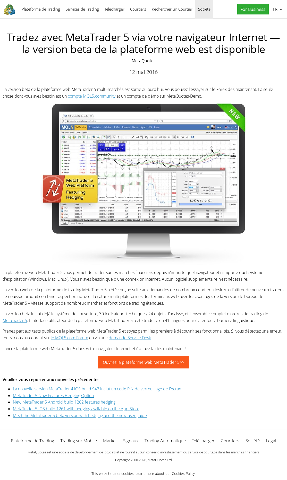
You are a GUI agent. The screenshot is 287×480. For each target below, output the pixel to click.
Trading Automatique (165, 441)
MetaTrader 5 (15, 320)
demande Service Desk (130, 338)
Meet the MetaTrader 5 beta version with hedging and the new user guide (80, 415)
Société (204, 9)
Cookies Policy (183, 473)
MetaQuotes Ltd (160, 460)
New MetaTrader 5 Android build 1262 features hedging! (64, 402)
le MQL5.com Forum (69, 338)
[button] (252, 9)
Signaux (130, 441)
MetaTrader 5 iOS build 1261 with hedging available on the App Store (76, 409)
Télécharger (114, 9)
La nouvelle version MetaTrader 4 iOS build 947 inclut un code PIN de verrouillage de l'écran (97, 389)
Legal (271, 441)
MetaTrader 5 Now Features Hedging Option (53, 395)
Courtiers (138, 9)
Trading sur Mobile (78, 441)
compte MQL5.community (91, 96)
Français (274, 9)
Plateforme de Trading (41, 9)
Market (110, 441)
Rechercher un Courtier (172, 9)
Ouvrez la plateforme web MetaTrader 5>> (143, 362)
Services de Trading (82, 9)
